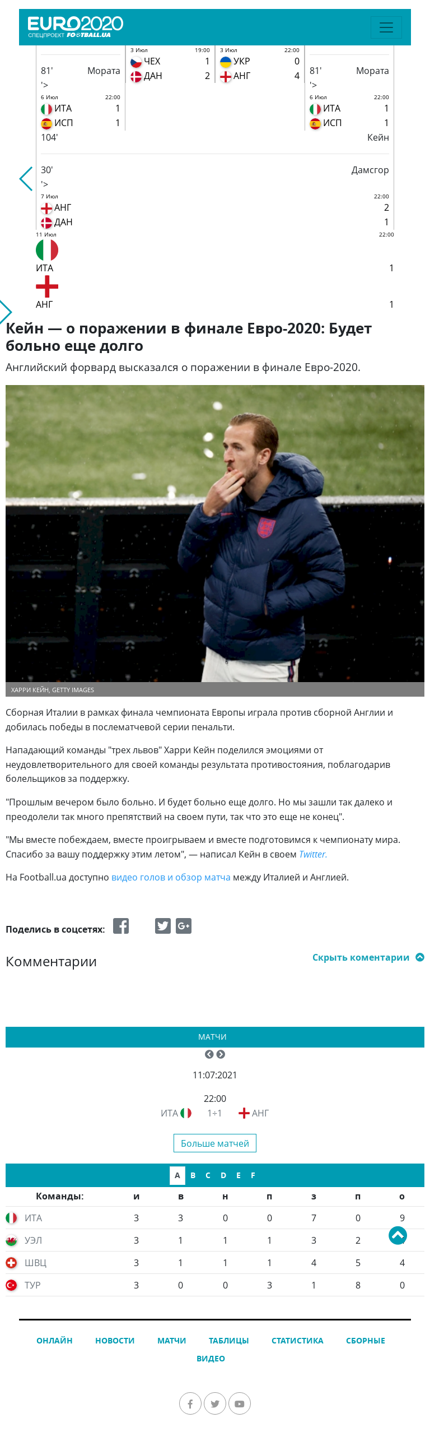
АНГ (260, 1113)
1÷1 (214, 1113)
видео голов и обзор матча (171, 877)
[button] (26, 178)
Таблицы (229, 1340)
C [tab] (208, 1175)
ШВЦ (35, 1263)
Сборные (365, 1340)
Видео (211, 1358)
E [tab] (238, 1175)
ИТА (169, 1113)
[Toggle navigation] (386, 27)
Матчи (212, 1036)
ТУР (33, 1285)
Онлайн (54, 1340)
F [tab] (253, 1175)
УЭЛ (33, 1240)
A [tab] (177, 1175)
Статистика (298, 1340)
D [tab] (223, 1175)
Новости (115, 1340)
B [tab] (192, 1175)
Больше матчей (215, 1143)
